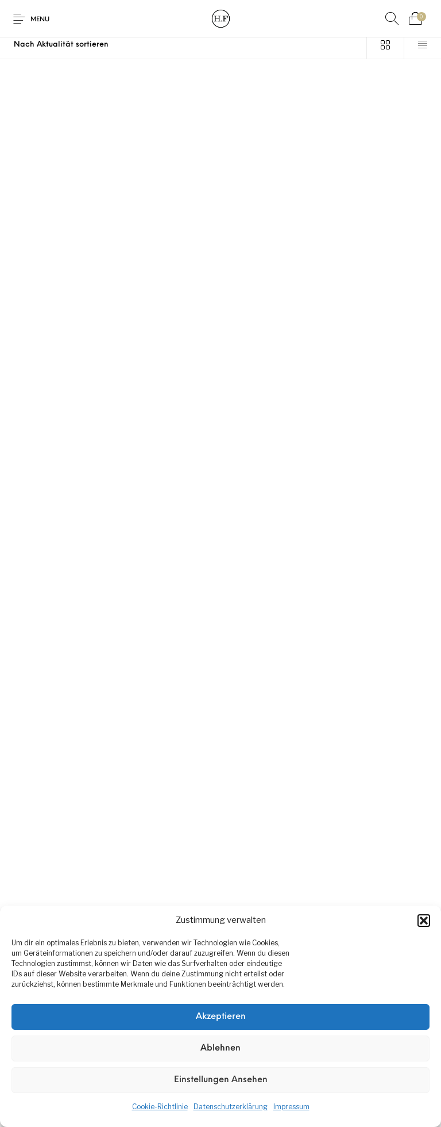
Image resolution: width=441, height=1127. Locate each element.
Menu (39, 20)
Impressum (291, 1106)
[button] (424, 920)
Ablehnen (220, 1048)
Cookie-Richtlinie (160, 1106)
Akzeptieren (221, 1017)
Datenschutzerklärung (231, 1106)
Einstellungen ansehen (221, 1080)
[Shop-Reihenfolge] (183, 45)
